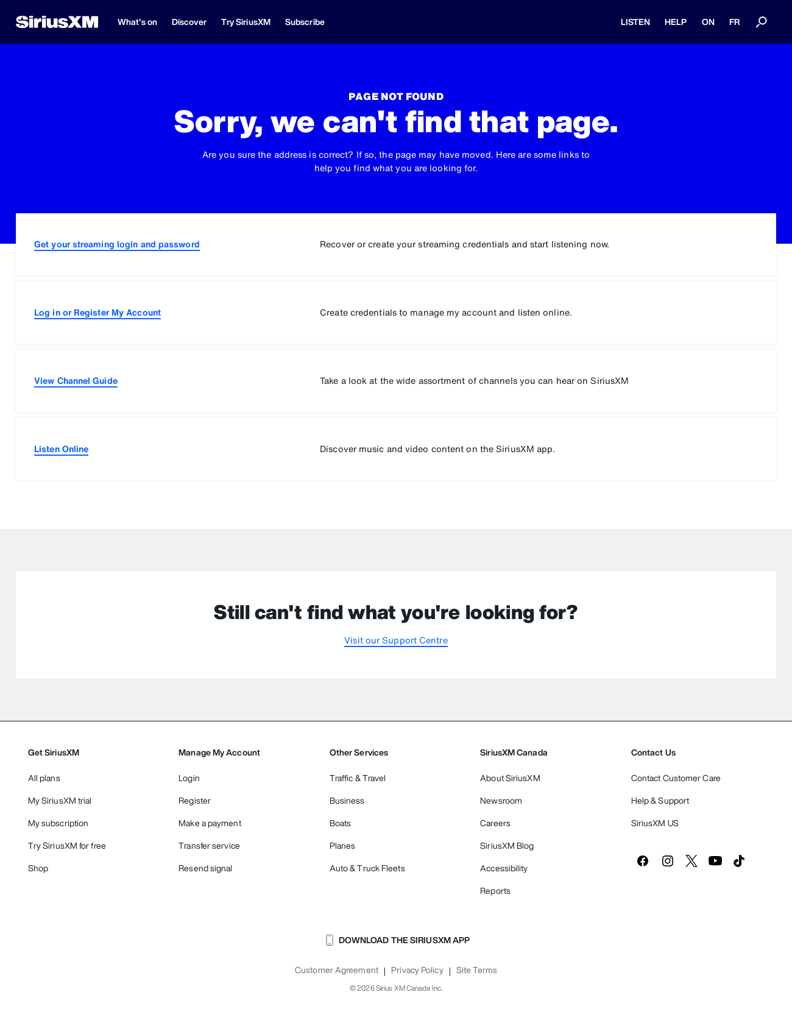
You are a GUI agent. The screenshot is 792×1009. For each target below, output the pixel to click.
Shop (38, 868)
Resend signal (205, 868)
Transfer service (209, 845)
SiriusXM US (655, 822)
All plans (44, 777)
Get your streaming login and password (117, 244)
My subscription (58, 822)
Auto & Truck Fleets (367, 868)
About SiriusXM (510, 777)
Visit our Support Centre (395, 640)
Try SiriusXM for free (67, 845)
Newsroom (501, 800)
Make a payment (210, 822)
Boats (341, 822)
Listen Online (61, 448)
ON (708, 21)
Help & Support (660, 800)
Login (189, 777)
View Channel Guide (76, 380)
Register (195, 800)
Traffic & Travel (358, 777)
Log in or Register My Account (97, 312)
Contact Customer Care (676, 777)
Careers (495, 822)
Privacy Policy (417, 970)
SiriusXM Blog (507, 845)
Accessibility (504, 868)
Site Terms (476, 970)
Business (347, 800)
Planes (343, 845)
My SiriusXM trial (60, 800)
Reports (495, 890)
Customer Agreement (336, 970)
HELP (676, 21)
